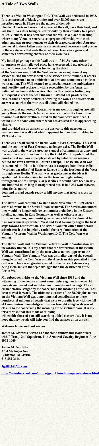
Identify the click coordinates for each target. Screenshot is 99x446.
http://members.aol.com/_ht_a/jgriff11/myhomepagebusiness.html (50, 373)
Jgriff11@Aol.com (14, 366)
